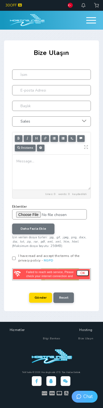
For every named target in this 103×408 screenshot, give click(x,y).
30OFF (13, 5)
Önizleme (25, 148)
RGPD (48, 260)
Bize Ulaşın (85, 338)
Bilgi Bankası (51, 338)
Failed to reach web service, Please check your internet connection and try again (50, 276)
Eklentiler (19, 206)
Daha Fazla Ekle (33, 228)
